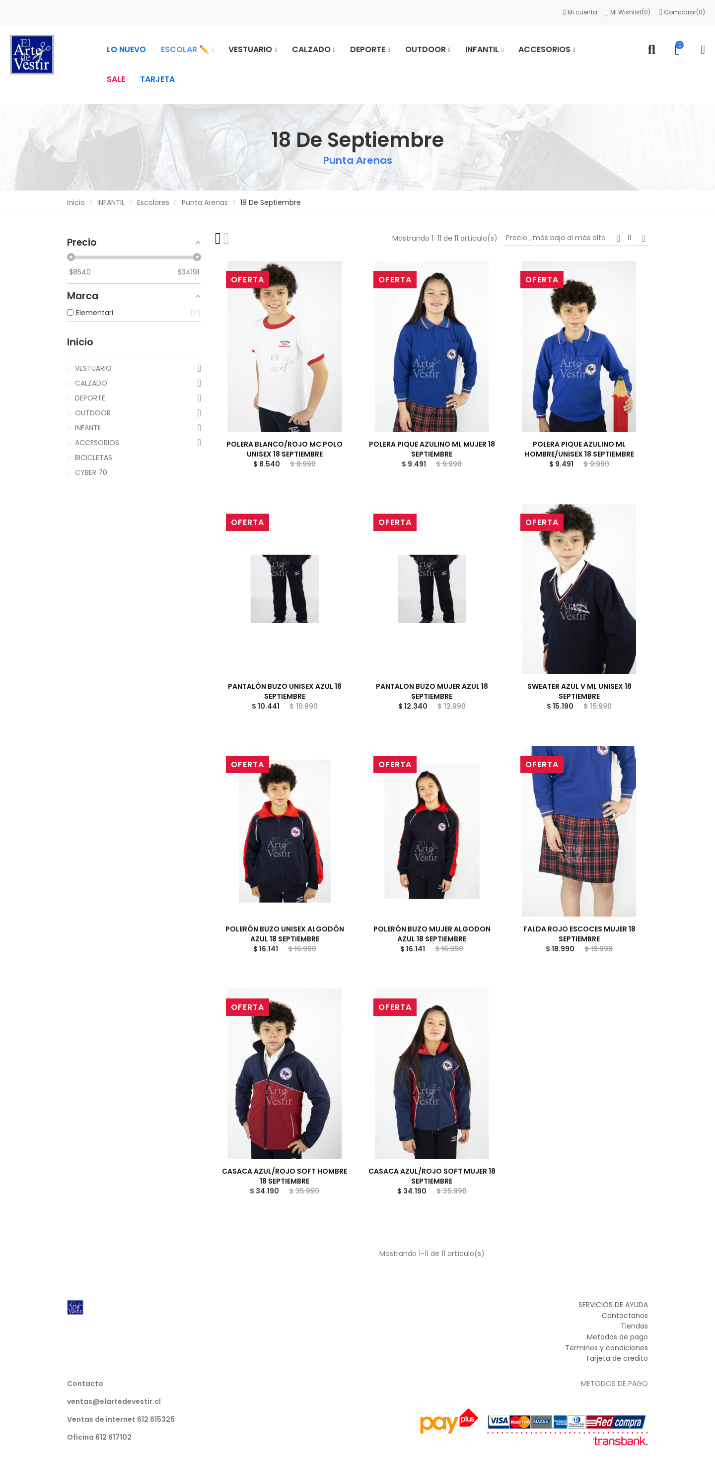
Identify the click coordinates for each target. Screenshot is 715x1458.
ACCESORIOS (97, 443)
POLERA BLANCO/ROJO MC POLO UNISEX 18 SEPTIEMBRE (284, 449)
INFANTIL (88, 428)
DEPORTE (90, 398)
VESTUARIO (93, 368)
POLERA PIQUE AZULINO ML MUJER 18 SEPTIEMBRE (432, 449)
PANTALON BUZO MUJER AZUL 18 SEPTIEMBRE (432, 691)
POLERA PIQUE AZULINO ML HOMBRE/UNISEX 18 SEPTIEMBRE (579, 449)
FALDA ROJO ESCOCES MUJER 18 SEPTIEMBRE (579, 934)
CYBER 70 (91, 472)
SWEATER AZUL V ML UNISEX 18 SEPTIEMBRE (579, 691)
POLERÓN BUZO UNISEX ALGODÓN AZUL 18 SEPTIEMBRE (284, 934)
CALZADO (91, 383)
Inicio (80, 341)
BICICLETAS (93, 458)
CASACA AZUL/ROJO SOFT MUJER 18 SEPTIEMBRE (432, 1176)
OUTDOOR (93, 413)
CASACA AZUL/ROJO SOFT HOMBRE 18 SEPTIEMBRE (284, 1176)
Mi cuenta (581, 12)
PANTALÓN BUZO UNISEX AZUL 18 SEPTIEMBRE (285, 691)
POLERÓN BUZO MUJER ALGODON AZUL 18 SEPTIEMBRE (432, 934)
